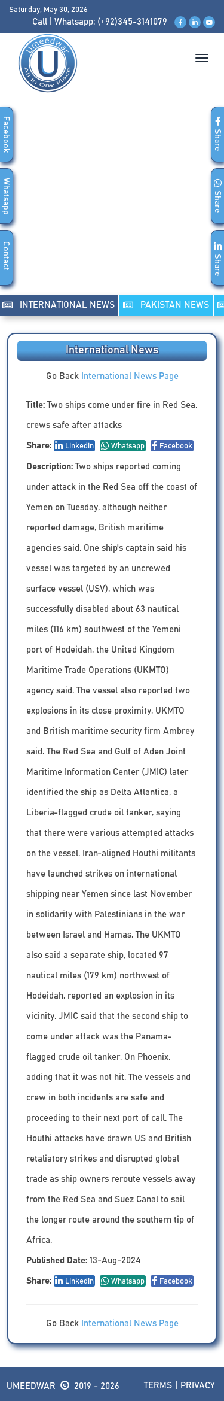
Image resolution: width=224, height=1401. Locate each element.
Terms (158, 1385)
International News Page (130, 376)
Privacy (197, 1385)
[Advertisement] (112, 206)
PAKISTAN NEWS (166, 305)
